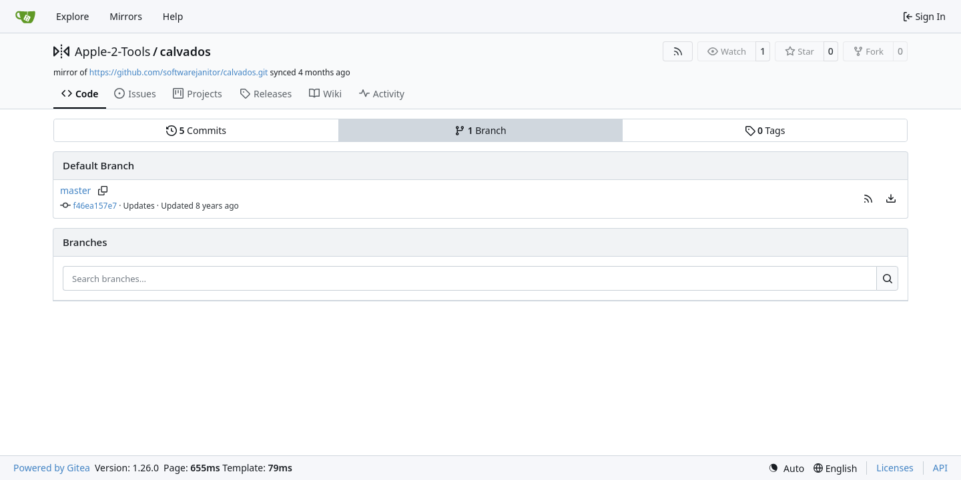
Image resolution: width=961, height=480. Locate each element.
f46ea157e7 (95, 205)
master (75, 190)
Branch (480, 130)
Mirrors (125, 16)
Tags (765, 130)
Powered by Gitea (51, 467)
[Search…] (887, 278)
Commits (196, 130)
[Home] (25, 17)
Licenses (895, 467)
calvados (185, 51)
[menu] (891, 199)
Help (173, 16)
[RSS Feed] (678, 51)
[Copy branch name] (102, 190)
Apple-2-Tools (112, 51)
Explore (72, 16)
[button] (868, 199)
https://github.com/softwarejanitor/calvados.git (178, 72)
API (940, 467)
